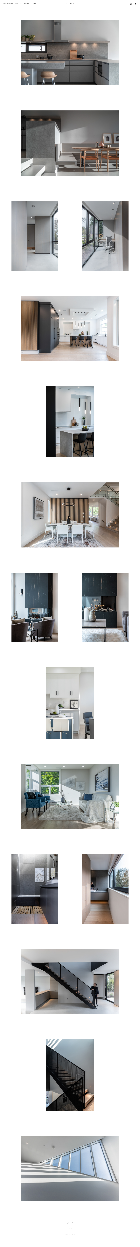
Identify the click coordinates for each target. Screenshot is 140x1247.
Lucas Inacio (69, 4)
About (34, 4)
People (26, 4)
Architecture (8, 4)
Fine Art (18, 4)
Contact (70, 1229)
